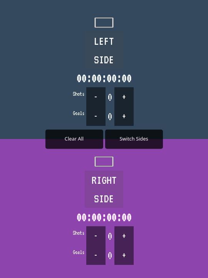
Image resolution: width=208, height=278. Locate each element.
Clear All (74, 138)
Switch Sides (134, 138)
